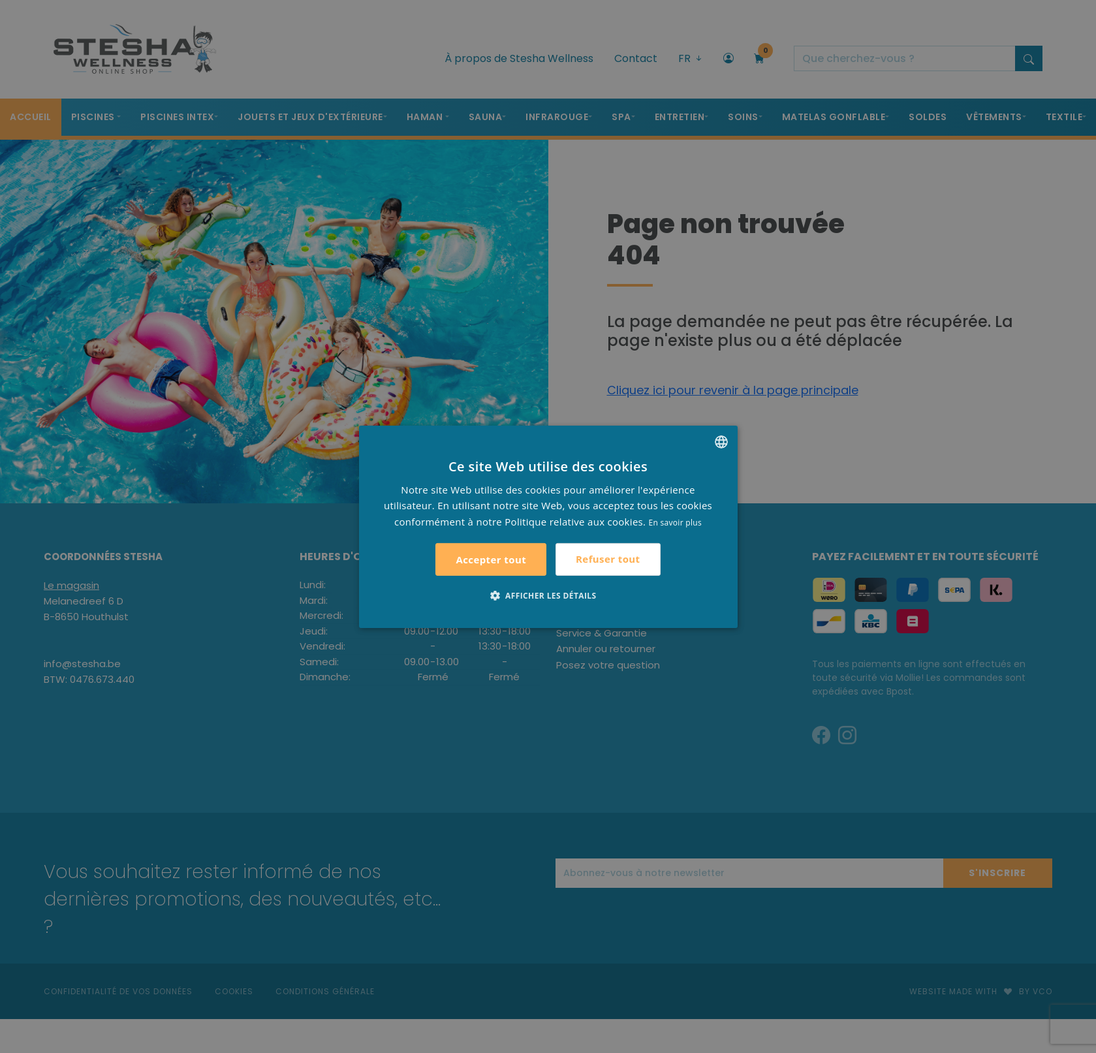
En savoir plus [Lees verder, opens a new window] (675, 522)
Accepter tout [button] (491, 559)
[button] (548, 595)
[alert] (548, 526)
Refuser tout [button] (608, 558)
